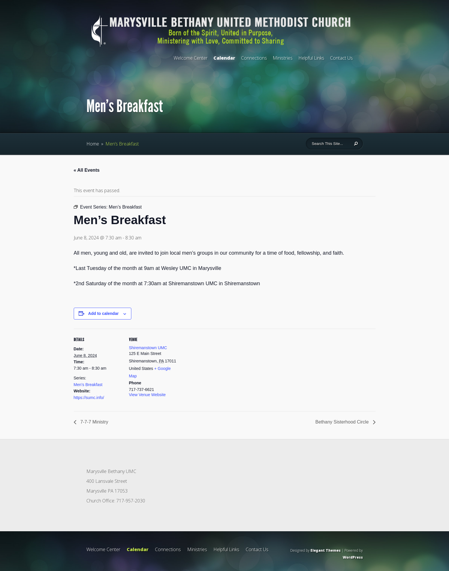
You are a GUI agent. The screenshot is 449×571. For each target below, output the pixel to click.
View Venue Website (147, 394)
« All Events (87, 170)
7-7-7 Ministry (93, 421)
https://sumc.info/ (89, 397)
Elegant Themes (325, 550)
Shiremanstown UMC (148, 347)
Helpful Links (311, 58)
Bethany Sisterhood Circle (342, 421)
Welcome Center (191, 58)
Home (92, 144)
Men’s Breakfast (88, 384)
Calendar (224, 58)
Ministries (283, 58)
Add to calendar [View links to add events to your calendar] (103, 313)
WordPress (353, 557)
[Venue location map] (214, 368)
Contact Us (341, 58)
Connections (254, 58)
